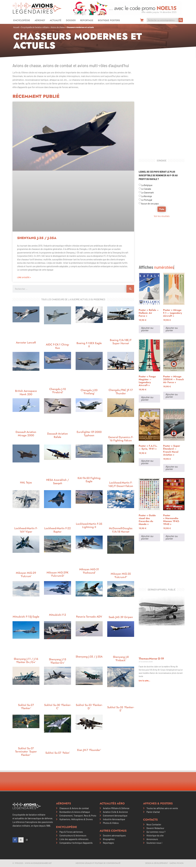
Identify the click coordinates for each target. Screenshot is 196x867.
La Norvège (146, 196)
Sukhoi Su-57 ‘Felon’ (57, 753)
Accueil (16, 27)
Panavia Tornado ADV (89, 617)
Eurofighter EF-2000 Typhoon (89, 433)
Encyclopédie (21, 20)
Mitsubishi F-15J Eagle (26, 617)
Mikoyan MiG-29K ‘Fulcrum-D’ (57, 574)
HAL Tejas (26, 482)
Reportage (86, 20)
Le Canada (146, 188)
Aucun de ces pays (150, 203)
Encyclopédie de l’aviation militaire (35, 27)
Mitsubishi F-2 (57, 615)
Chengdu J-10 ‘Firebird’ (57, 390)
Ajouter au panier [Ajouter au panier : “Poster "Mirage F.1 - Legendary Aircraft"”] (172, 291)
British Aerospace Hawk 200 (26, 392)
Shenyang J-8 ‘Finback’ (121, 658)
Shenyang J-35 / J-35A (36, 238)
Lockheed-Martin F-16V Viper (25, 530)
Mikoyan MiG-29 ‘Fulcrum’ (26, 574)
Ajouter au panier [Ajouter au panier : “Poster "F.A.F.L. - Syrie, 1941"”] (147, 424)
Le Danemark (147, 192)
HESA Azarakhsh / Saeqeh (57, 481)
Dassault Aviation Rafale (57, 435)
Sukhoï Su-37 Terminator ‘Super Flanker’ (26, 751)
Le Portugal (146, 199)
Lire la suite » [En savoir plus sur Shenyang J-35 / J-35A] (24, 277)
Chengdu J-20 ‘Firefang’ (89, 392)
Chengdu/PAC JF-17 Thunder (121, 391)
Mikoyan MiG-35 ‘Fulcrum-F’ (121, 575)
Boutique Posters (109, 20)
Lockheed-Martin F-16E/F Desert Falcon (120, 484)
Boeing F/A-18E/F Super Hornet (121, 341)
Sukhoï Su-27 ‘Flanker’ (26, 706)
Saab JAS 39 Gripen (121, 617)
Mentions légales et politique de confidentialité (98, 863)
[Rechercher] (181, 20)
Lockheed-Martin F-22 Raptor (57, 530)
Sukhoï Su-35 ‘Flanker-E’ (120, 709)
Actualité (55, 20)
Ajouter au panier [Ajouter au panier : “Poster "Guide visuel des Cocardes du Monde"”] (147, 499)
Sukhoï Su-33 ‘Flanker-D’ (89, 706)
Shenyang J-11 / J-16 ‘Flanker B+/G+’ (26, 660)
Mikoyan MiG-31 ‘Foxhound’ (89, 571)
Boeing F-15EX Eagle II (89, 345)
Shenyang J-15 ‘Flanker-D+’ (57, 661)
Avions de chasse (58, 27)
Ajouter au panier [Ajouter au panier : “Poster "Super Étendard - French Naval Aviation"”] (172, 429)
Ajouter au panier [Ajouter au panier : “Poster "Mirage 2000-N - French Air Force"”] (172, 357)
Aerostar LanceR (26, 343)
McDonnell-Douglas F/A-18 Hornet (120, 530)
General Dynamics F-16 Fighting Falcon (120, 439)
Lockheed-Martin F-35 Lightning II (89, 525)
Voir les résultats (162, 216)
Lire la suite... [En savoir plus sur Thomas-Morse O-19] (144, 604)
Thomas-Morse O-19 (151, 582)
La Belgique (146, 185)
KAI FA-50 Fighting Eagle (89, 479)
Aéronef (40, 20)
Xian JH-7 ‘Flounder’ (89, 750)
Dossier (71, 20)
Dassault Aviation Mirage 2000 (26, 433)
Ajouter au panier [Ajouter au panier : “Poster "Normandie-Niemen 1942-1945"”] (172, 499)
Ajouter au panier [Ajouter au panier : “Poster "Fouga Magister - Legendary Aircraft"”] (147, 360)
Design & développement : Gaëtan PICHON (164, 863)
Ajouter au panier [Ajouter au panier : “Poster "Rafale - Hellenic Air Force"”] (147, 291)
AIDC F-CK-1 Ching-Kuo (57, 346)
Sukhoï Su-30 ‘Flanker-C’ (57, 706)
